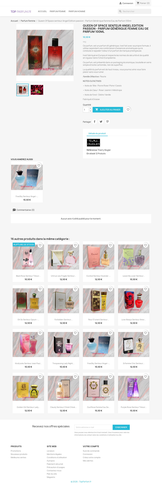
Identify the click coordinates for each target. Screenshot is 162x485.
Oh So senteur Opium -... (28, 319)
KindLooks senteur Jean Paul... (28, 363)
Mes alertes (88, 461)
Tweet (101, 121)
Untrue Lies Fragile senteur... (63, 276)
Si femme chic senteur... (133, 363)
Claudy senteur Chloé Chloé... (63, 407)
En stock (91, 153)
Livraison (50, 451)
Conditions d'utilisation (57, 457)
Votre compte (91, 446)
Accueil (42, 11)
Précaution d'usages (56, 467)
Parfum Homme (77, 11)
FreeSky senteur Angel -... (27, 196)
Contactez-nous (54, 470)
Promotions (16, 451)
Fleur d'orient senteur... (98, 319)
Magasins (51, 477)
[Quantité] (86, 109)
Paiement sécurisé (55, 464)
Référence (92, 150)
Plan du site (52, 474)
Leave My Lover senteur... (134, 276)
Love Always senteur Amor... (134, 319)
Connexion (88, 454)
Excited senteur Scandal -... (99, 276)
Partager (94, 121)
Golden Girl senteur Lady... (28, 407)
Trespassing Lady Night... (63, 363)
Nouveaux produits (19, 454)
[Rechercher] (134, 11)
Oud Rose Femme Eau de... (98, 407)
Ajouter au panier (107, 109)
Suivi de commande (91, 451)
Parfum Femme (58, 11)
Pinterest (107, 121)
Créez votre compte (91, 457)
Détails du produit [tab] (97, 133)
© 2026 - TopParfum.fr (81, 481)
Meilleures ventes (18, 457)
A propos (51, 461)
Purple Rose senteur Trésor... (134, 407)
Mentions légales (54, 454)
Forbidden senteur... (63, 319)
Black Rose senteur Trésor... (28, 276)
